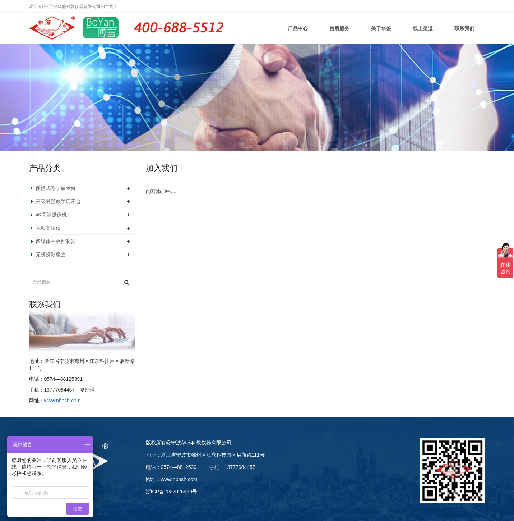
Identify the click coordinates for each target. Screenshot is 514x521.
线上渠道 (423, 28)
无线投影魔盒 (51, 254)
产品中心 (298, 28)
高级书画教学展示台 (58, 201)
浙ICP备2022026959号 (171, 491)
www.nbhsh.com (62, 400)
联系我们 (464, 28)
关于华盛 (381, 28)
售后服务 (339, 28)
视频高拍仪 (48, 228)
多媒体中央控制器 (56, 241)
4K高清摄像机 (51, 215)
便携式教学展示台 (56, 188)
